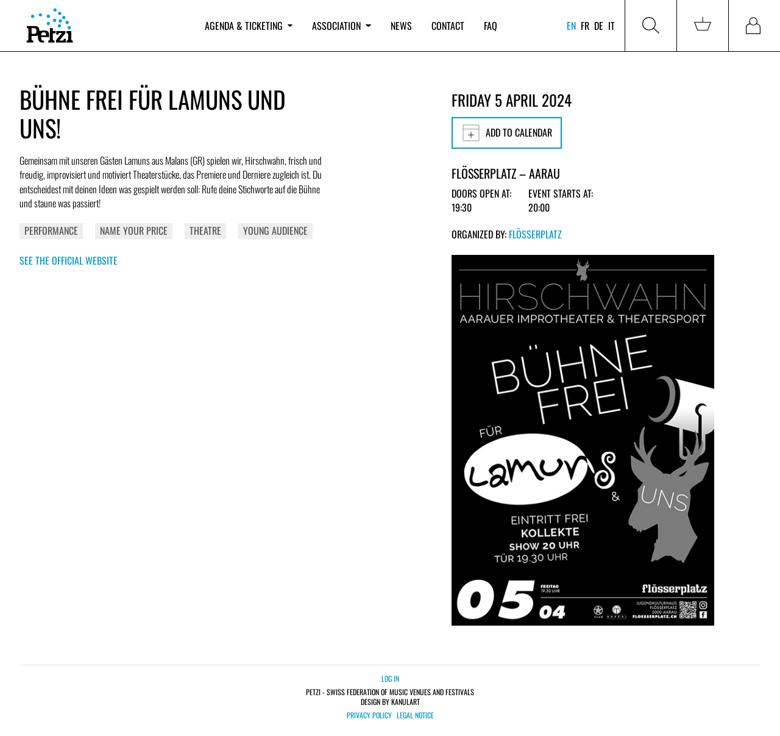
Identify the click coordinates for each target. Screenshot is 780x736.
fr (585, 25)
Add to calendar (506, 133)
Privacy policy (369, 715)
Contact (447, 25)
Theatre (205, 230)
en (571, 25)
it (611, 25)
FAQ (490, 25)
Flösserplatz (535, 234)
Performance (51, 230)
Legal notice (415, 715)
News (401, 25)
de (598, 25)
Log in (390, 678)
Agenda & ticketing (248, 25)
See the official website (69, 260)
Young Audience (275, 230)
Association (341, 25)
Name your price (134, 230)
